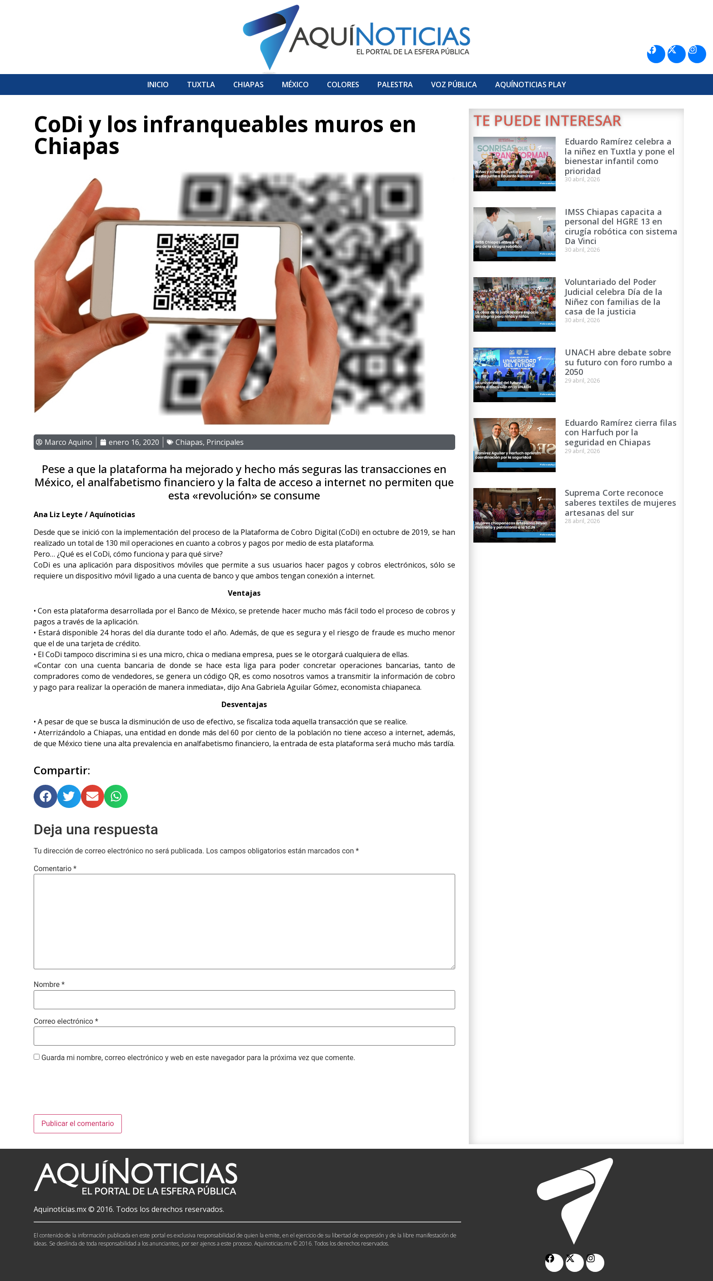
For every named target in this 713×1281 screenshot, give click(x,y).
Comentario (55, 868)
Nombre (49, 984)
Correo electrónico (66, 1021)
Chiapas (248, 85)
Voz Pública (454, 85)
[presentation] (103, 1092)
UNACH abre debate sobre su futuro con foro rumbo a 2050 (619, 362)
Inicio (158, 85)
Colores (343, 85)
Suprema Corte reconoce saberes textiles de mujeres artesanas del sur (620, 502)
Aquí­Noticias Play (530, 85)
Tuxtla (201, 85)
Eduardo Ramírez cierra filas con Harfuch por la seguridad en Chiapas (621, 432)
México (295, 85)
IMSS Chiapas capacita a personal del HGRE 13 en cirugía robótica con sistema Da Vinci (621, 226)
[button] (45, 796)
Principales (225, 442)
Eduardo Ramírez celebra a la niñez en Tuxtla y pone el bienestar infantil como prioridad (620, 156)
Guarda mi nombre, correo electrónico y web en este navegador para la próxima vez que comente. (198, 1058)
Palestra (395, 85)
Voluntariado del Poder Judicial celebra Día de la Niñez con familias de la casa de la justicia (614, 296)
